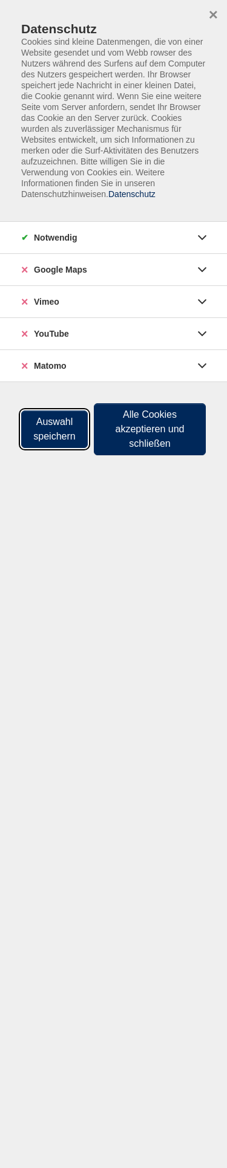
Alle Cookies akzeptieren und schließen (150, 429)
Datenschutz (132, 194)
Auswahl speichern (54, 429)
